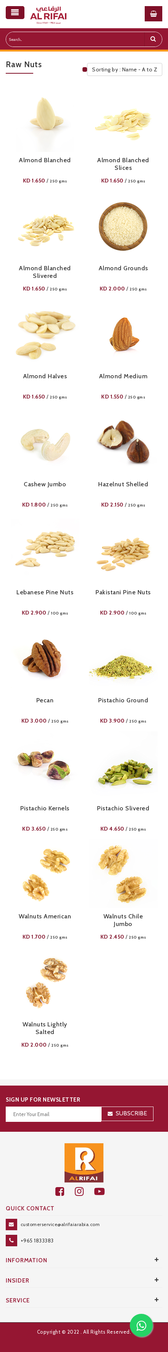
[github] (84, 1191)
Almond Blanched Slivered (45, 272)
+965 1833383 (37, 1240)
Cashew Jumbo (45, 484)
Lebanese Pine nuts (44, 592)
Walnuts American (45, 916)
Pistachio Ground (123, 700)
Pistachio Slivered (123, 808)
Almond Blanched (45, 160)
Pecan (45, 700)
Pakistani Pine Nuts (123, 592)
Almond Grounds (123, 268)
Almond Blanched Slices (123, 163)
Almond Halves (45, 376)
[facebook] (65, 1191)
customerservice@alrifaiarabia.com (60, 1224)
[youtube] (103, 1191)
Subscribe (131, 1113)
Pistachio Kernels (44, 808)
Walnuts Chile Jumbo (123, 920)
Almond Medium (123, 376)
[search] (153, 39)
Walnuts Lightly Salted (45, 1028)
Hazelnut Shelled (123, 484)
